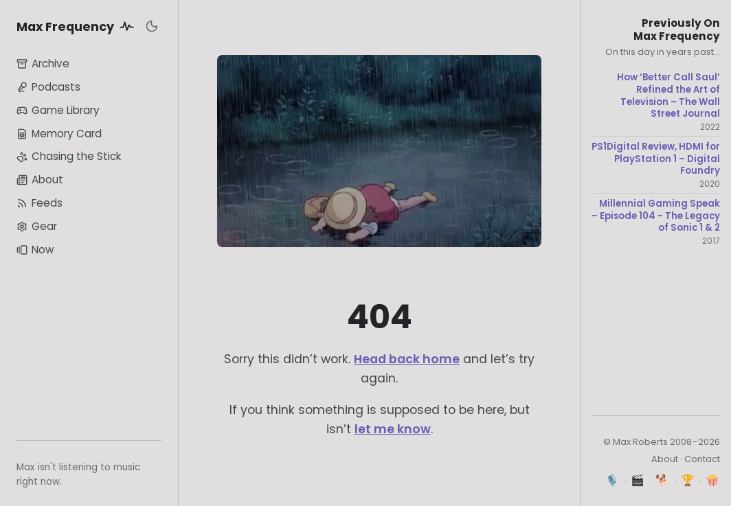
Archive (42, 63)
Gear (36, 226)
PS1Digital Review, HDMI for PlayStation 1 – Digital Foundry (656, 159)
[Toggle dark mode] (151, 26)
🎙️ (612, 480)
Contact (702, 459)
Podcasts (48, 87)
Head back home (407, 359)
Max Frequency (77, 26)
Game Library (58, 110)
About (39, 179)
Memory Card (59, 133)
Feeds (39, 203)
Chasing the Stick (68, 156)
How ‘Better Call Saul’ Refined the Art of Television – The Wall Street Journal (668, 95)
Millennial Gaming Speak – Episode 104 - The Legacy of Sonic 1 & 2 (656, 216)
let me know (393, 429)
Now (35, 249)
